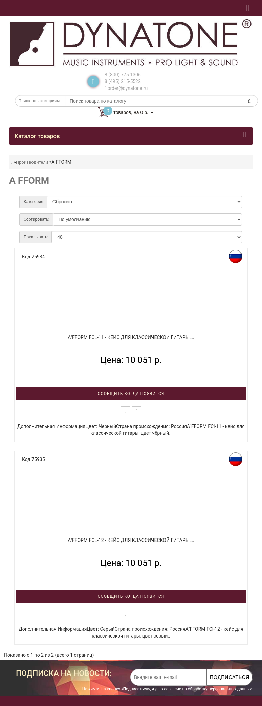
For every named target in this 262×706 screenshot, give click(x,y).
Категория (33, 201)
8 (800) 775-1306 (123, 74)
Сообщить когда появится (131, 393)
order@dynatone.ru (126, 88)
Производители (32, 162)
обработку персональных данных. (220, 689)
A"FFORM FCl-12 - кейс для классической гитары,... (131, 540)
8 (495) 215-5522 (123, 81)
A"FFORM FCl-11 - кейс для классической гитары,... (131, 337)
